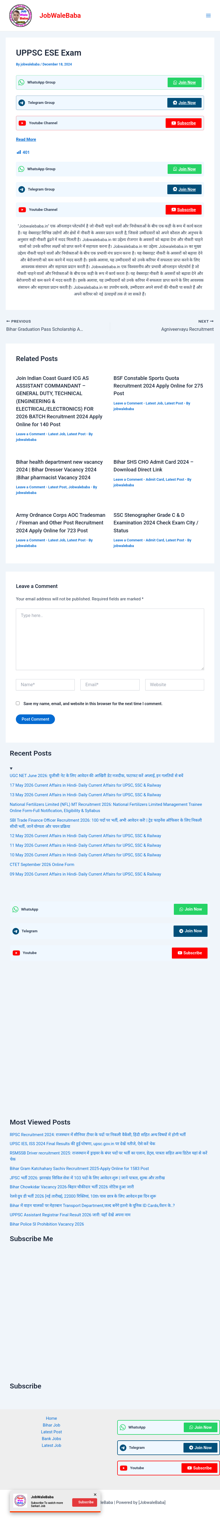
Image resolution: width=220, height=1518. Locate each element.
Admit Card (155, 479)
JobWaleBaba (60, 15)
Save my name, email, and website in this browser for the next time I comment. (93, 703)
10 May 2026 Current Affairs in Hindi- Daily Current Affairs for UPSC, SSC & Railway (85, 855)
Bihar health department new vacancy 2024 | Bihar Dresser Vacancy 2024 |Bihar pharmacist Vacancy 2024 (59, 469)
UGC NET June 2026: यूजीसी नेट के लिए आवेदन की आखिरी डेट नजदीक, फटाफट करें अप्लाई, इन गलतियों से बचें (96, 775)
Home (51, 1418)
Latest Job (56, 434)
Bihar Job (51, 1425)
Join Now (184, 82)
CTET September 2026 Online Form (42, 864)
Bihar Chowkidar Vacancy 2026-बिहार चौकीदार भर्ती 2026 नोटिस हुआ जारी (72, 1186)
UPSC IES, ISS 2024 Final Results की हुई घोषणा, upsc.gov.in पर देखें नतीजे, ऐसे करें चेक (82, 1143)
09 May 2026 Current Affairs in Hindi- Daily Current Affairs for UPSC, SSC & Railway (85, 874)
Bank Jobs (51, 1438)
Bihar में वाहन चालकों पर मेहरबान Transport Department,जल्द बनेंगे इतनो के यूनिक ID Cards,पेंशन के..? (92, 1205)
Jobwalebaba (79, 487)
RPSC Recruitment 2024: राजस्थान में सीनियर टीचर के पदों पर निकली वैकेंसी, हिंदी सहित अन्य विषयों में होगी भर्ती (98, 1134)
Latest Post (76, 434)
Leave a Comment (30, 434)
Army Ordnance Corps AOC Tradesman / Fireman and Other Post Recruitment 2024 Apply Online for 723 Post (60, 522)
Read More (26, 139)
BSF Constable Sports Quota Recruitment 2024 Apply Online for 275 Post (158, 386)
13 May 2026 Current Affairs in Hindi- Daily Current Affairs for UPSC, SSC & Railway (85, 794)
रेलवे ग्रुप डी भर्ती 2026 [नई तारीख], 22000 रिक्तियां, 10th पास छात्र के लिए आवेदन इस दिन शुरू (83, 1196)
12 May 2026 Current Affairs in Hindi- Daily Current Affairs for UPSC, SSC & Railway (85, 835)
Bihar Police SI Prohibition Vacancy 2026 (47, 1224)
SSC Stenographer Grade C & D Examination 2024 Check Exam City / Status (156, 522)
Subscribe (183, 123)
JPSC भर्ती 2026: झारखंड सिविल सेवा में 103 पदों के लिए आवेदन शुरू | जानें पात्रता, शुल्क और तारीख (87, 1177)
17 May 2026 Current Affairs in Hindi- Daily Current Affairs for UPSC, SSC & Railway (85, 785)
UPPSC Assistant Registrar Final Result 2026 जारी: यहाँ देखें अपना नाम (70, 1214)
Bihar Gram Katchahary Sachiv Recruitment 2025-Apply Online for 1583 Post (79, 1168)
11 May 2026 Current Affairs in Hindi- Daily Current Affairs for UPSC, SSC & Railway (85, 845)
